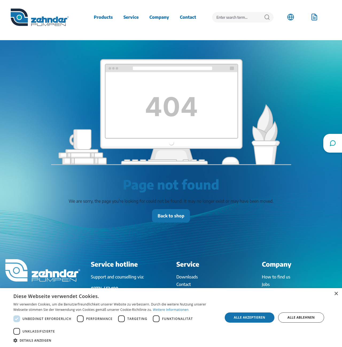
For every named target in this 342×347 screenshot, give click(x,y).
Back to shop (171, 215)
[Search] (267, 17)
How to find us (276, 277)
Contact (183, 284)
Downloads (187, 277)
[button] (115, 340)
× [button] (336, 294)
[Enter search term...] (236, 17)
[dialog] (171, 317)
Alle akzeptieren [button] (249, 317)
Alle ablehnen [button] (301, 317)
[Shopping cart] (314, 17)
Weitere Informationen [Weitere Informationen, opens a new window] (171, 309)
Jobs (266, 284)
